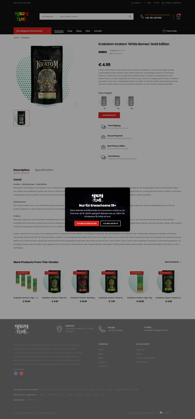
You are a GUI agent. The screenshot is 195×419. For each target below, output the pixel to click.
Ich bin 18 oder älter (86, 223)
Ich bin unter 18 (110, 223)
